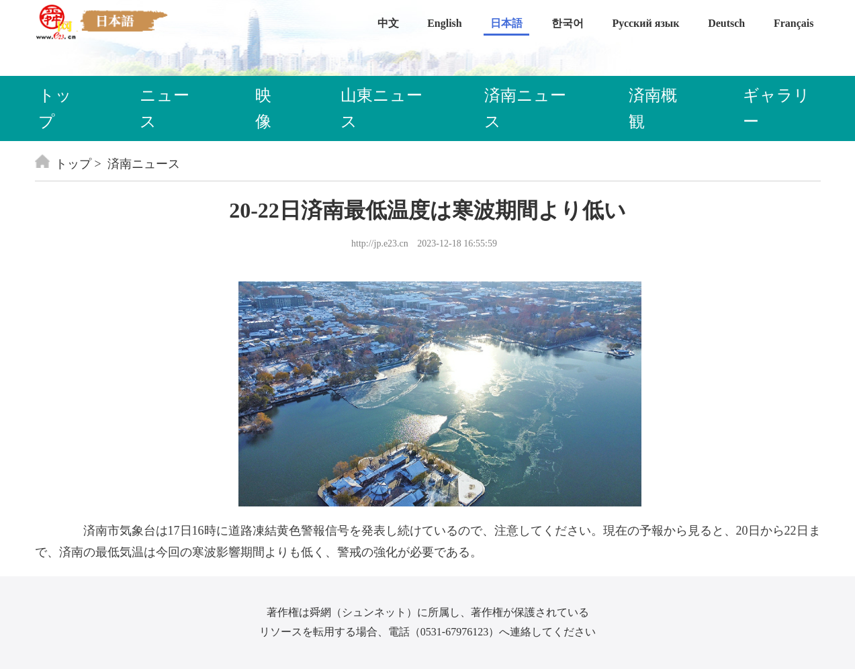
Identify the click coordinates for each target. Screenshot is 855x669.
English (444, 23)
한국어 (567, 23)
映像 (263, 108)
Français (794, 23)
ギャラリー (776, 108)
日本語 (506, 23)
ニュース (164, 108)
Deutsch (726, 23)
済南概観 (653, 108)
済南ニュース (525, 108)
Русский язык (646, 23)
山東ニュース (381, 108)
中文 (388, 23)
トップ (55, 108)
